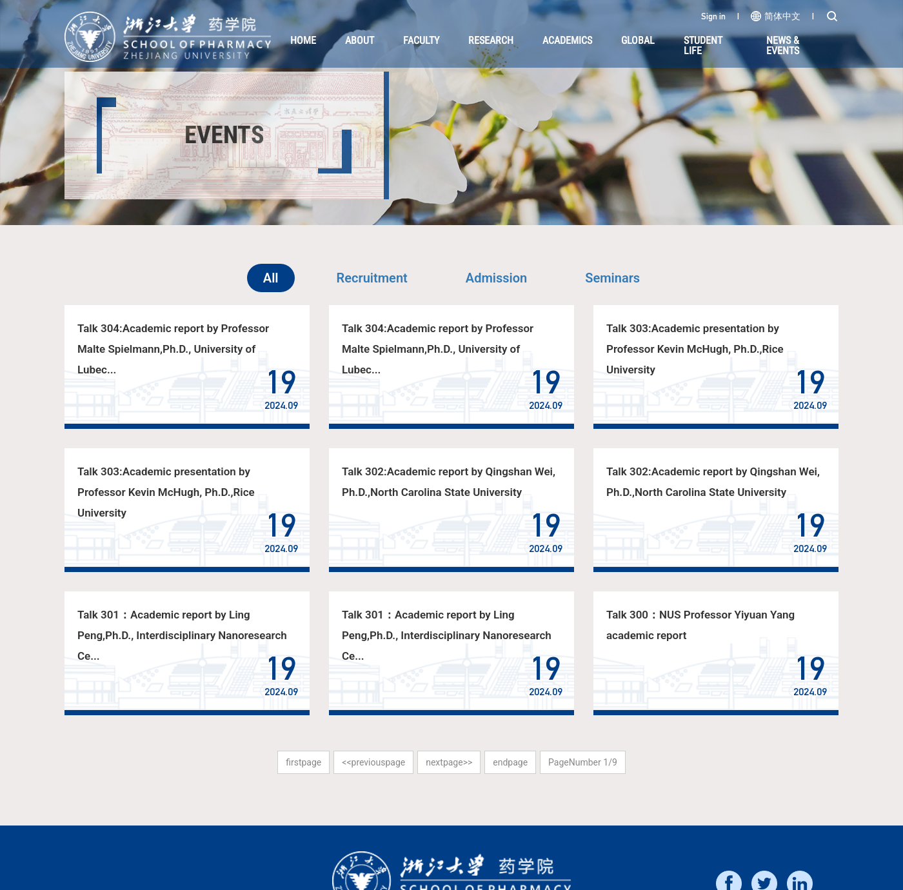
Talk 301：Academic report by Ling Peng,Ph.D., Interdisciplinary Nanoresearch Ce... (181, 635)
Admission (496, 278)
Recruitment (372, 278)
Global (638, 40)
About (359, 40)
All (271, 278)
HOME (303, 40)
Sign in (713, 16)
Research (490, 40)
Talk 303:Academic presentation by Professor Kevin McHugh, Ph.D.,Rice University (694, 349)
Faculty (421, 40)
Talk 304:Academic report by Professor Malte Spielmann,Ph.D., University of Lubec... (173, 349)
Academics (567, 40)
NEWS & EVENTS (782, 45)
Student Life (703, 45)
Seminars (612, 278)
